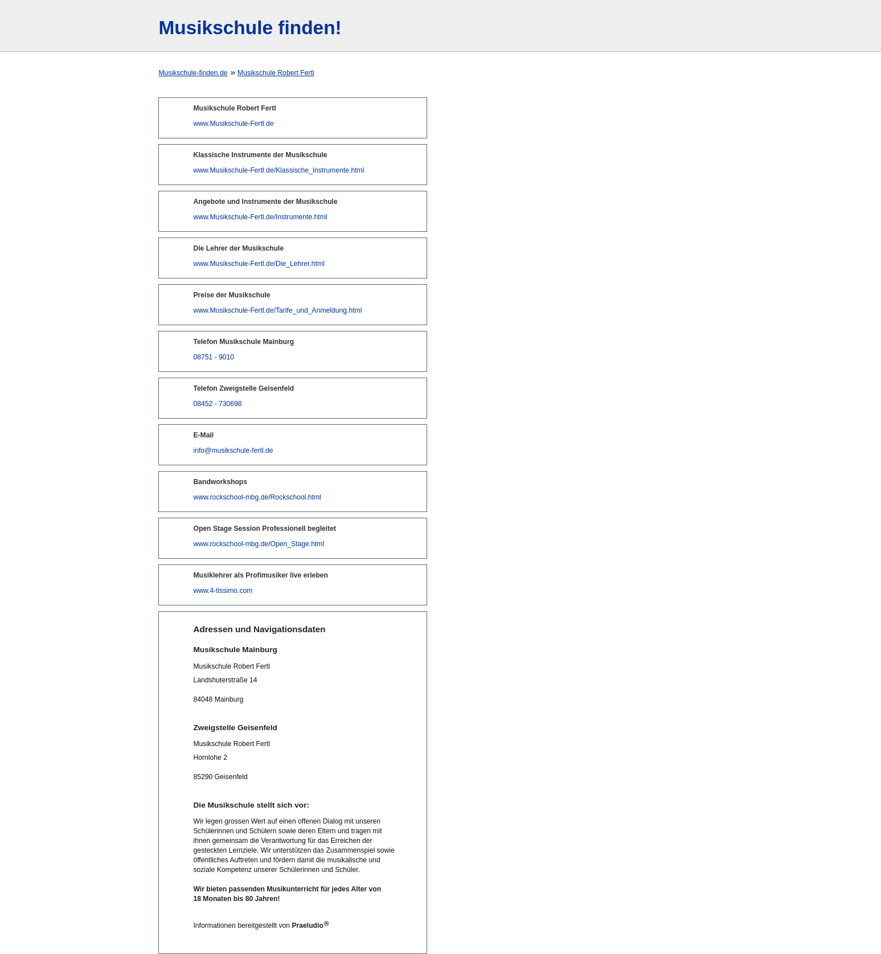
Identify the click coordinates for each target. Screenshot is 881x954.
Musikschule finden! (249, 27)
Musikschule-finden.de (192, 73)
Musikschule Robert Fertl (275, 73)
